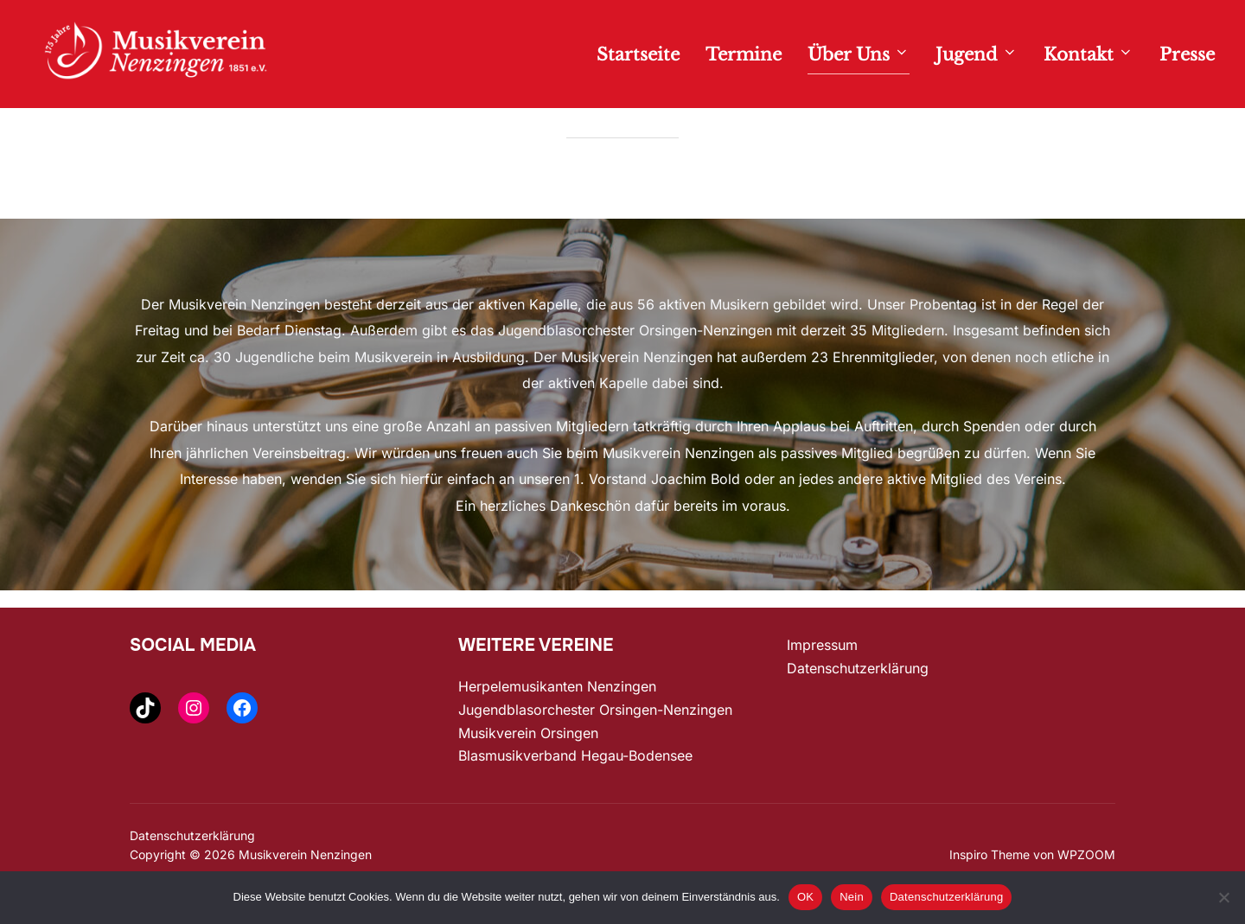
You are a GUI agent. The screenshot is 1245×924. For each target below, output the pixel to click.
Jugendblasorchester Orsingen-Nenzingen (595, 746)
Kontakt (1088, 54)
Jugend (976, 54)
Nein (852, 896)
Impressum (822, 681)
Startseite (638, 54)
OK (805, 896)
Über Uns (859, 54)
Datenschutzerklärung (858, 704)
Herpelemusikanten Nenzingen (557, 722)
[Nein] (1223, 897)
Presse (1187, 54)
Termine (744, 54)
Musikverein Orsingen (528, 768)
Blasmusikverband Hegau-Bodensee (575, 791)
